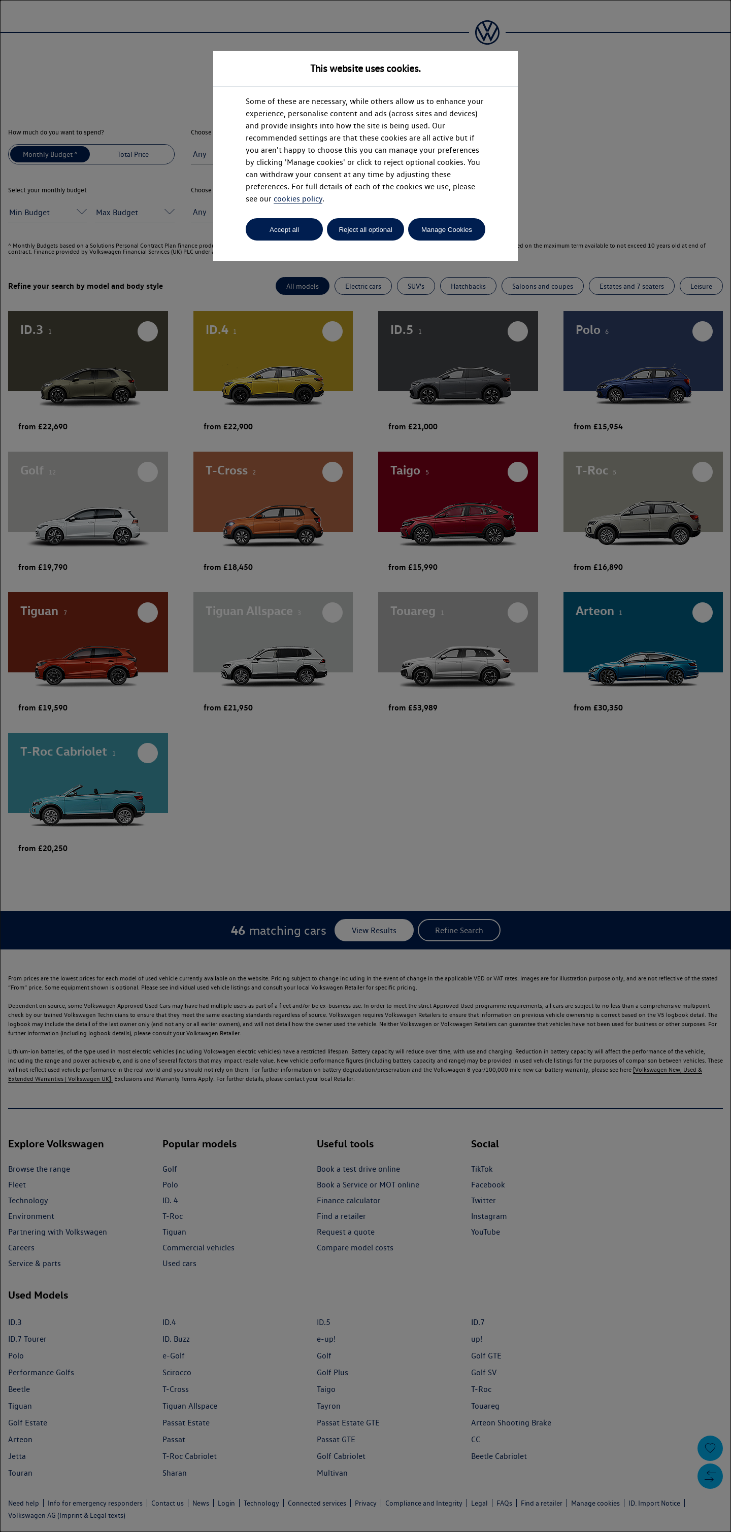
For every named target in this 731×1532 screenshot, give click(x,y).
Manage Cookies (446, 229)
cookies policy (298, 198)
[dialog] (365, 766)
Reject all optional (365, 229)
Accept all (284, 229)
